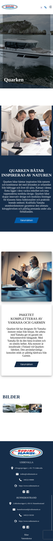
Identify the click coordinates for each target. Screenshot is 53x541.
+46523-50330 (26, 515)
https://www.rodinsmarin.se (26, 486)
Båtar (26, 535)
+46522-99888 (26, 480)
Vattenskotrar (26, 538)
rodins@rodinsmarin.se (26, 474)
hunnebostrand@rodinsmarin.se (26, 509)
